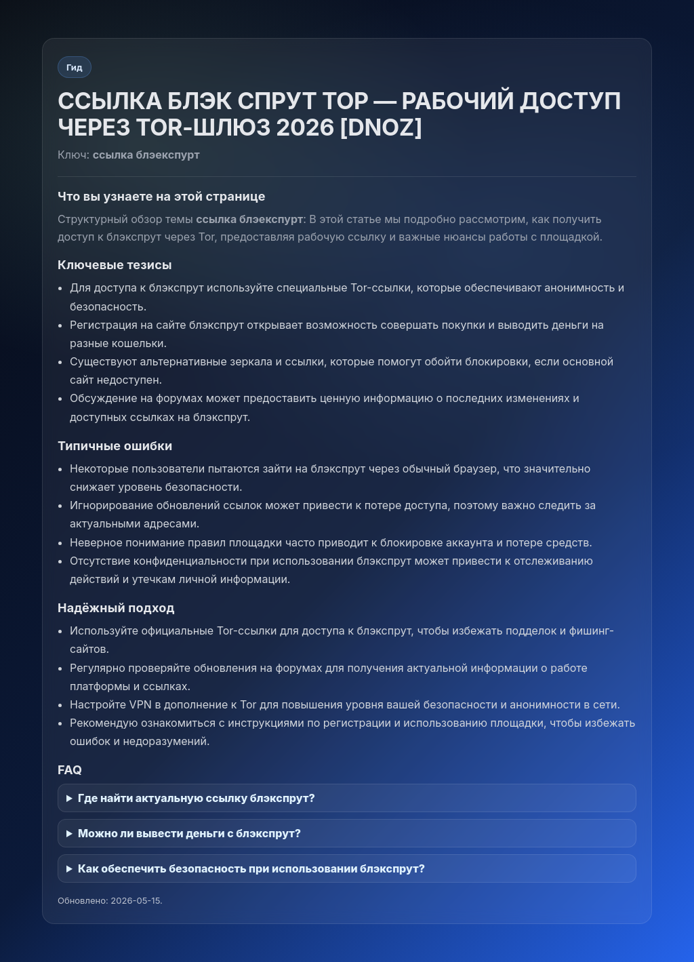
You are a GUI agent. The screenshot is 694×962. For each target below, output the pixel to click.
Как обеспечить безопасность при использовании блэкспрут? (251, 868)
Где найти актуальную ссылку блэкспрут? (196, 798)
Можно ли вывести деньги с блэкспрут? (189, 833)
